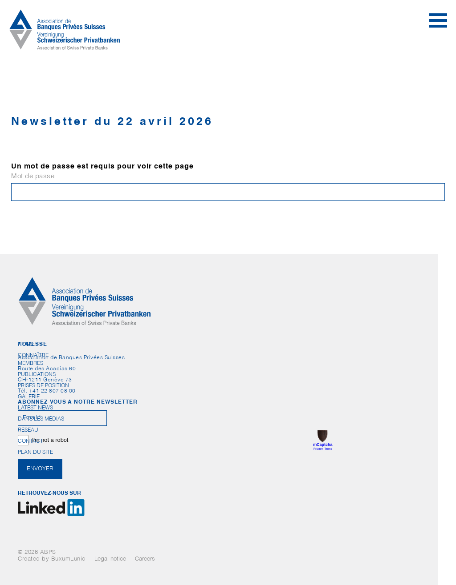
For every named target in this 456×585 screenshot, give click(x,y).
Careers (145, 559)
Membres (30, 363)
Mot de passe (32, 176)
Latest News (35, 408)
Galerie (29, 397)
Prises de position (43, 386)
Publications (37, 374)
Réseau (28, 430)
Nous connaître (33, 346)
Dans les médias (41, 419)
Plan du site (35, 452)
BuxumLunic (68, 559)
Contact (30, 441)
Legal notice (110, 559)
